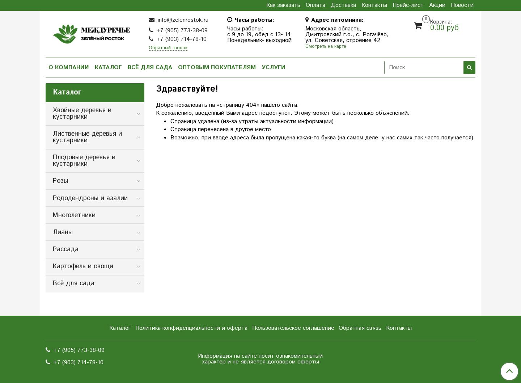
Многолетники (74, 215)
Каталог (108, 67)
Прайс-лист (408, 5)
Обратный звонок (168, 48)
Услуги (273, 67)
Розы (60, 181)
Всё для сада (150, 67)
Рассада (66, 249)
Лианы (63, 232)
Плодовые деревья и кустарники (84, 161)
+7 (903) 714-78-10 (181, 39)
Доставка (343, 5)
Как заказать (283, 5)
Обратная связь (360, 328)
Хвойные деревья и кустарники (82, 114)
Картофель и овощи (83, 266)
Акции (437, 5)
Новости (462, 5)
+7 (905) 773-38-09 (182, 30)
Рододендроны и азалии (90, 198)
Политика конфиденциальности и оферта (191, 328)
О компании (68, 67)
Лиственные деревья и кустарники (87, 137)
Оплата (315, 5)
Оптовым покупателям (217, 67)
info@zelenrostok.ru (182, 20)
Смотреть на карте (325, 47)
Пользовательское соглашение (293, 328)
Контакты (374, 5)
